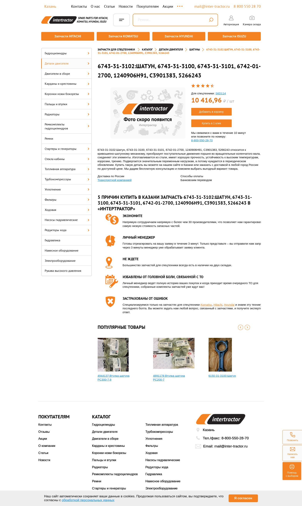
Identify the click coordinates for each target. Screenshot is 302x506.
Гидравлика (52, 239)
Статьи (109, 6)
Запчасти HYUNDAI (179, 36)
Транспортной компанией (115, 178)
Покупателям (148, 6)
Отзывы (44, 430)
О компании (46, 444)
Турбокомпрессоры (67, 178)
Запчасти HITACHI (67, 36)
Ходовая (67, 208)
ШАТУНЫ (194, 48)
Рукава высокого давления (63, 269)
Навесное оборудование (61, 249)
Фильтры (67, 198)
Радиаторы (67, 113)
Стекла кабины (67, 157)
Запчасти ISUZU (235, 36)
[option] (147, 111)
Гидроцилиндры (67, 52)
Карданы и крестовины (67, 82)
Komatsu (206, 303)
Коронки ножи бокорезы (67, 92)
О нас (95, 6)
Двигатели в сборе (67, 72)
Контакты (79, 6)
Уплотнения (67, 188)
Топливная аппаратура (67, 168)
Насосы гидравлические (67, 219)
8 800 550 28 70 (247, 6)
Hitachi (217, 303)
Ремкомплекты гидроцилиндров (67, 125)
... (180, 4)
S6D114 (220, 92)
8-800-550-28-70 (202, 139)
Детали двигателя (67, 62)
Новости (126, 6)
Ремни (49, 137)
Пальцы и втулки (67, 103)
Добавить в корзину (211, 110)
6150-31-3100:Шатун (222, 374)
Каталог (147, 48)
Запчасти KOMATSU (123, 36)
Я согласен (243, 498)
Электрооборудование (60, 259)
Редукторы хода (67, 229)
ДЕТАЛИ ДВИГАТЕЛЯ (171, 48)
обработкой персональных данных (88, 500)
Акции (168, 6)
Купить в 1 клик (211, 121)
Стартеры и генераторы (67, 147)
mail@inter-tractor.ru (212, 6)
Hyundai (229, 303)
